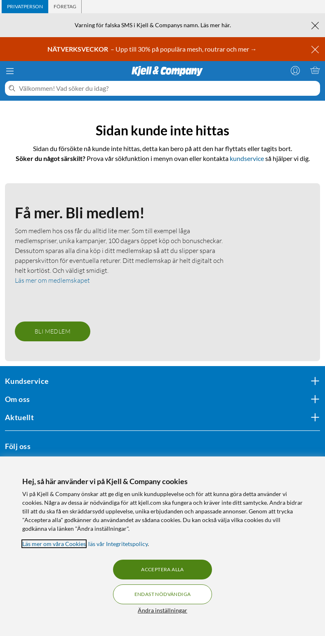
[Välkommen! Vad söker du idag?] (168, 88)
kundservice (247, 158)
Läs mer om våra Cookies (54, 543)
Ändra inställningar (162, 610)
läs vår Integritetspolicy (118, 543)
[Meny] (10, 71)
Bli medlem (53, 331)
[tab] (25, 6)
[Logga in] (295, 70)
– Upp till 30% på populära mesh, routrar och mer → (152, 49)
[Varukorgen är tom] (315, 70)
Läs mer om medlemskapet (52, 280)
